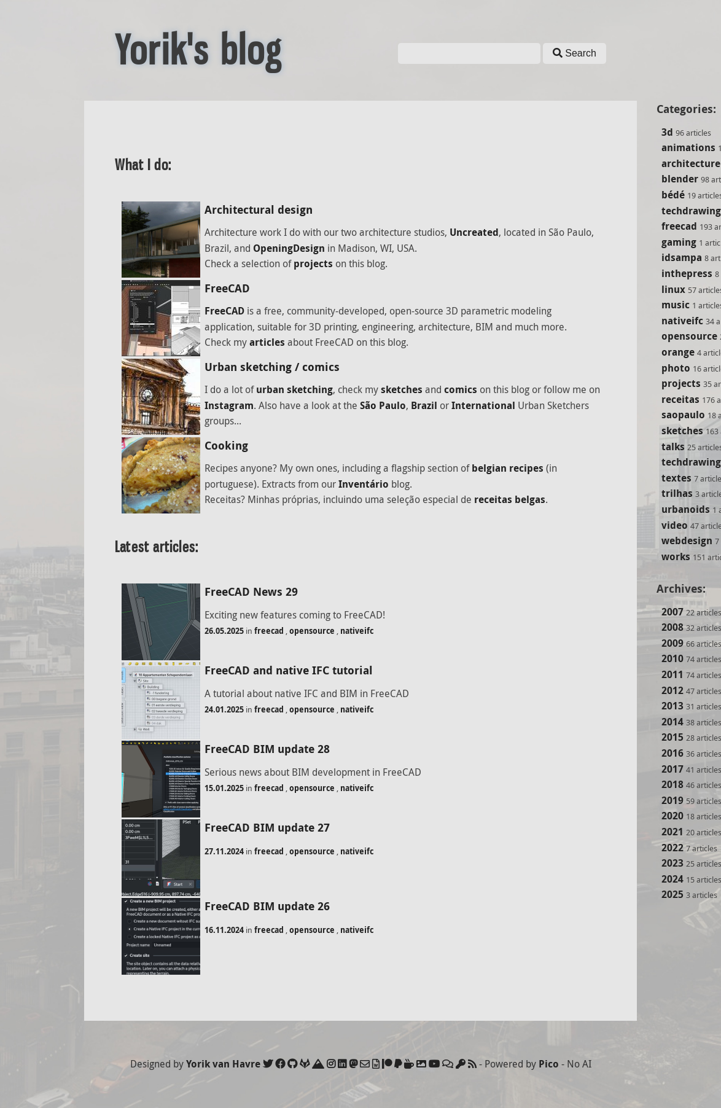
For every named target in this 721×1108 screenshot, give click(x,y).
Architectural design (259, 209)
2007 (672, 611)
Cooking (226, 445)
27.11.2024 (224, 851)
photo (675, 368)
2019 (672, 800)
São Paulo (383, 405)
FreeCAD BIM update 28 (267, 749)
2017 (672, 769)
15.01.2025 (224, 788)
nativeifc (682, 320)
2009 (672, 643)
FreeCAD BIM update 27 (267, 827)
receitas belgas (509, 499)
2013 (672, 705)
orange (678, 352)
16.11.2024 (224, 929)
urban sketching (294, 389)
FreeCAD (227, 288)
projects (681, 383)
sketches (682, 430)
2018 (672, 784)
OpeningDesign (289, 248)
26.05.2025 (224, 630)
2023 (672, 863)
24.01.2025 (224, 709)
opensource (689, 336)
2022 (672, 847)
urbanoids (685, 509)
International (483, 405)
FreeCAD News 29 (251, 591)
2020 (672, 815)
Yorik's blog (198, 50)
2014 (672, 721)
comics (460, 389)
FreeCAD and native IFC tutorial (289, 670)
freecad (679, 226)
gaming (678, 242)
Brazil (424, 405)
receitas (680, 399)
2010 (672, 658)
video (674, 525)
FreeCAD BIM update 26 (267, 906)
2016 (672, 753)
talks (673, 446)
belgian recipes (508, 468)
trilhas (677, 493)
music (675, 304)
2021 (672, 831)
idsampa (681, 257)
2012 (672, 690)
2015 (672, 737)
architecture (690, 163)
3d (667, 132)
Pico (549, 1064)
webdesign (686, 540)
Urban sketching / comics (272, 367)
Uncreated (474, 232)
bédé (673, 194)
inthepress (686, 273)
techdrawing (691, 210)
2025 (672, 894)
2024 (672, 879)
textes (676, 478)
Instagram (229, 405)
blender (679, 178)
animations (688, 147)
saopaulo (683, 414)
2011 (672, 674)
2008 (672, 627)
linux (673, 289)
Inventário (363, 484)
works (675, 556)
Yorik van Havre (223, 1064)
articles (267, 342)
